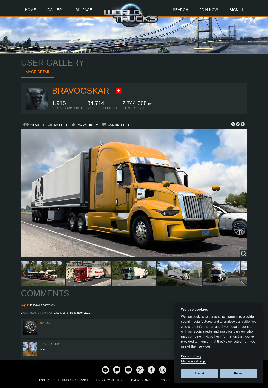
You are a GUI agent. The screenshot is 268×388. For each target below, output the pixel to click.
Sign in (25, 305)
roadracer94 (50, 343)
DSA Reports (141, 380)
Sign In (236, 10)
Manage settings (193, 361)
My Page (84, 10)
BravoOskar (80, 90)
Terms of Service (73, 380)
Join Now (209, 10)
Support (43, 380)
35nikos (45, 323)
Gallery (55, 10)
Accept (199, 373)
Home (30, 10)
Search (180, 10)
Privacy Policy (109, 380)
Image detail (37, 72)
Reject (238, 373)
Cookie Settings (174, 380)
